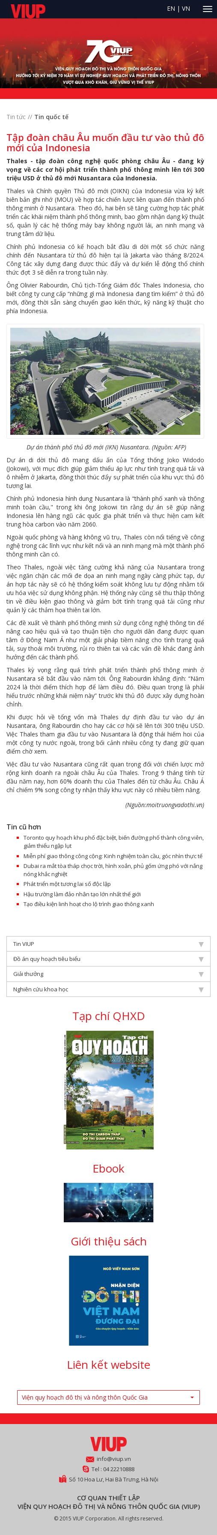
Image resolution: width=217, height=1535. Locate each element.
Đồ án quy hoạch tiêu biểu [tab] (108, 959)
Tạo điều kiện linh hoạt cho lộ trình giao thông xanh (89, 904)
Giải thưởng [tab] (108, 974)
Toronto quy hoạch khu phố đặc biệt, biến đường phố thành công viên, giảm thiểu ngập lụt (114, 842)
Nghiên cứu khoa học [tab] (108, 989)
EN (171, 8)
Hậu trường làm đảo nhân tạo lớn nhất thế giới (82, 894)
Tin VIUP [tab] (108, 944)
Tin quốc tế (51, 117)
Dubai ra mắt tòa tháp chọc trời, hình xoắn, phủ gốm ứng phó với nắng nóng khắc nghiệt (113, 870)
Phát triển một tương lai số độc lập (67, 884)
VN (186, 8)
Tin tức (16, 117)
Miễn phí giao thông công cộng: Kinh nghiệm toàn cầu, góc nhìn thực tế (113, 856)
